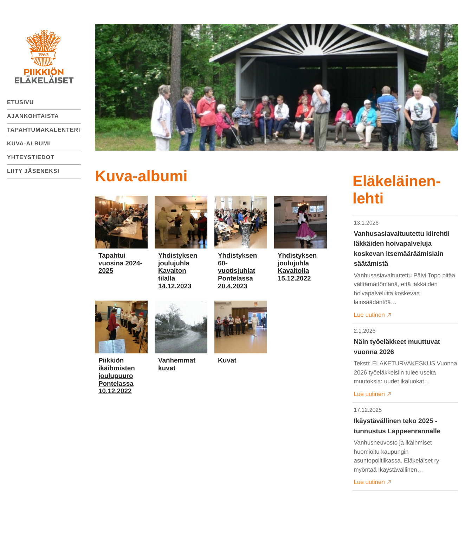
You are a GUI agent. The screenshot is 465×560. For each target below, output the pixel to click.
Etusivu (20, 103)
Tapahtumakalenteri (43, 130)
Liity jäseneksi (33, 171)
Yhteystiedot (30, 158)
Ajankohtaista (33, 116)
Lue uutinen (373, 315)
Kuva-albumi (28, 144)
